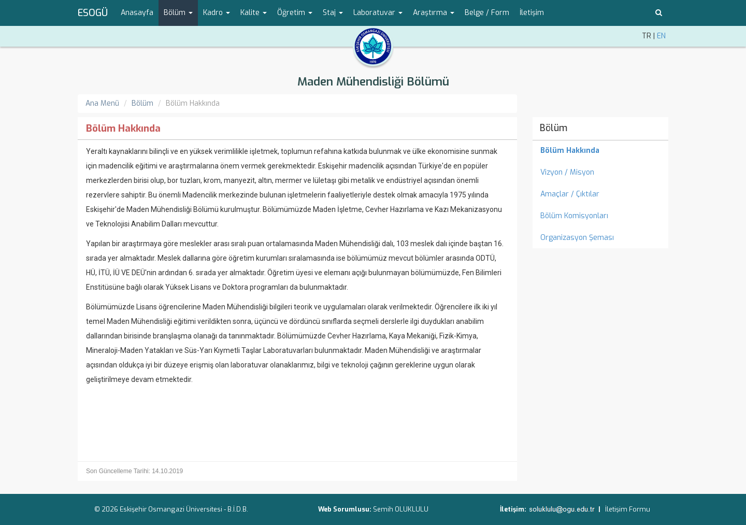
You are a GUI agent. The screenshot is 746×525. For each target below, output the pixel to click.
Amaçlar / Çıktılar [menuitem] (569, 194)
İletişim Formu (627, 509)
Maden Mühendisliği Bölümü (373, 81)
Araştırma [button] (433, 13)
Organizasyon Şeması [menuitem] (577, 238)
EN (661, 36)
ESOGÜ (93, 13)
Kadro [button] (216, 13)
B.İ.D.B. (237, 509)
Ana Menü (102, 103)
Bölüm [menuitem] (553, 128)
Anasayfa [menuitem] (137, 13)
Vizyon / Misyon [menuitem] (567, 172)
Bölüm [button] (178, 13)
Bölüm (142, 103)
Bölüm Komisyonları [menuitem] (574, 216)
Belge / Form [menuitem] (487, 13)
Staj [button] (333, 13)
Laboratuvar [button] (378, 13)
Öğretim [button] (294, 13)
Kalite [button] (253, 13)
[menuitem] (601, 150)
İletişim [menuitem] (532, 13)
